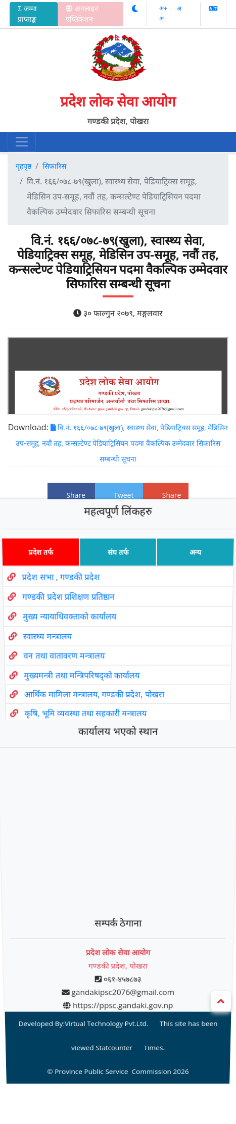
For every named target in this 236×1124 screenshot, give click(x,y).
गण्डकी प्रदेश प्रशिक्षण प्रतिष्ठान (64, 634)
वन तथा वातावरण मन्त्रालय (61, 685)
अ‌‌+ (164, 8)
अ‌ (179, 8)
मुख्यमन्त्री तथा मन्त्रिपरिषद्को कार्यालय (79, 701)
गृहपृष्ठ (23, 166)
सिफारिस (54, 166)
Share (71, 495)
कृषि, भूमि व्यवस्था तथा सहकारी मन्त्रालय (84, 733)
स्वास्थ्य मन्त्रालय (43, 668)
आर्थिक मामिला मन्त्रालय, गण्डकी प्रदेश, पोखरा (93, 717)
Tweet (119, 495)
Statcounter (114, 977)
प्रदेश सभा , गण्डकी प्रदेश (56, 616)
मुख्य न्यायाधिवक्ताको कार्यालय (66, 651)
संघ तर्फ (118, 593)
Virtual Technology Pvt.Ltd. (107, 960)
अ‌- (162, 18)
